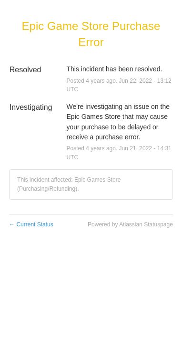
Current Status (31, 224)
